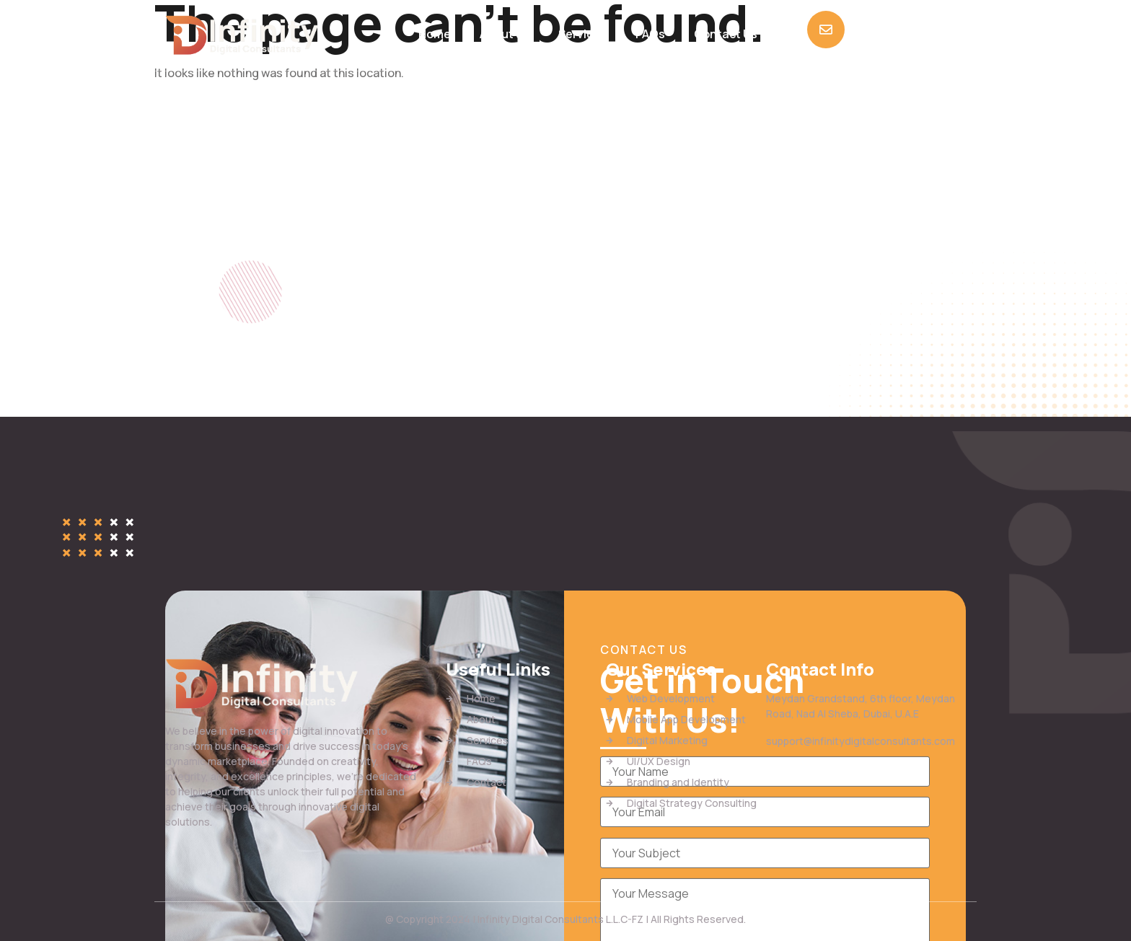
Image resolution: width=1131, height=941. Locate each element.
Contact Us (725, 34)
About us (504, 34)
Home (434, 34)
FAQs (650, 34)
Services (582, 34)
